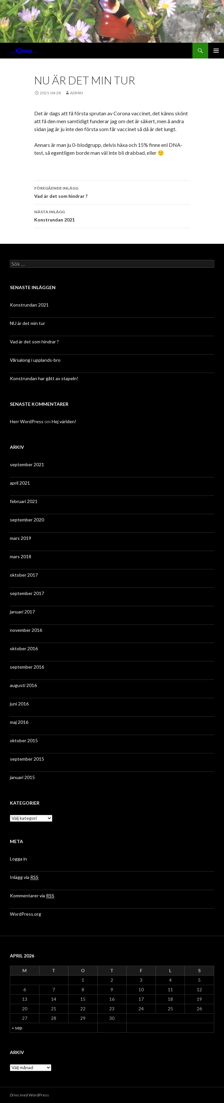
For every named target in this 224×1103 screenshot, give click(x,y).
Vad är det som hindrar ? (112, 191)
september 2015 (27, 759)
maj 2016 (19, 722)
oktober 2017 (24, 575)
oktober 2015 (24, 740)
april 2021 (20, 483)
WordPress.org (25, 914)
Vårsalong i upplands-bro (35, 360)
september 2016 (27, 667)
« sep (17, 1027)
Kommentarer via (32, 896)
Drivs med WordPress (29, 1094)
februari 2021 (23, 501)
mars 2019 (20, 538)
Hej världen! (64, 421)
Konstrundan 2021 (112, 215)
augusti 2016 (23, 685)
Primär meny (216, 50)
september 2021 (27, 464)
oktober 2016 (24, 648)
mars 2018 (20, 556)
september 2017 (27, 593)
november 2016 (26, 630)
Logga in (18, 859)
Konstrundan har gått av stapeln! (44, 378)
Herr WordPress (26, 421)
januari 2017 (22, 611)
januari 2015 (22, 777)
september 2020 (27, 519)
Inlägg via (24, 877)
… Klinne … (24, 50)
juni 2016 (19, 703)
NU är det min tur (27, 323)
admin (76, 92)
